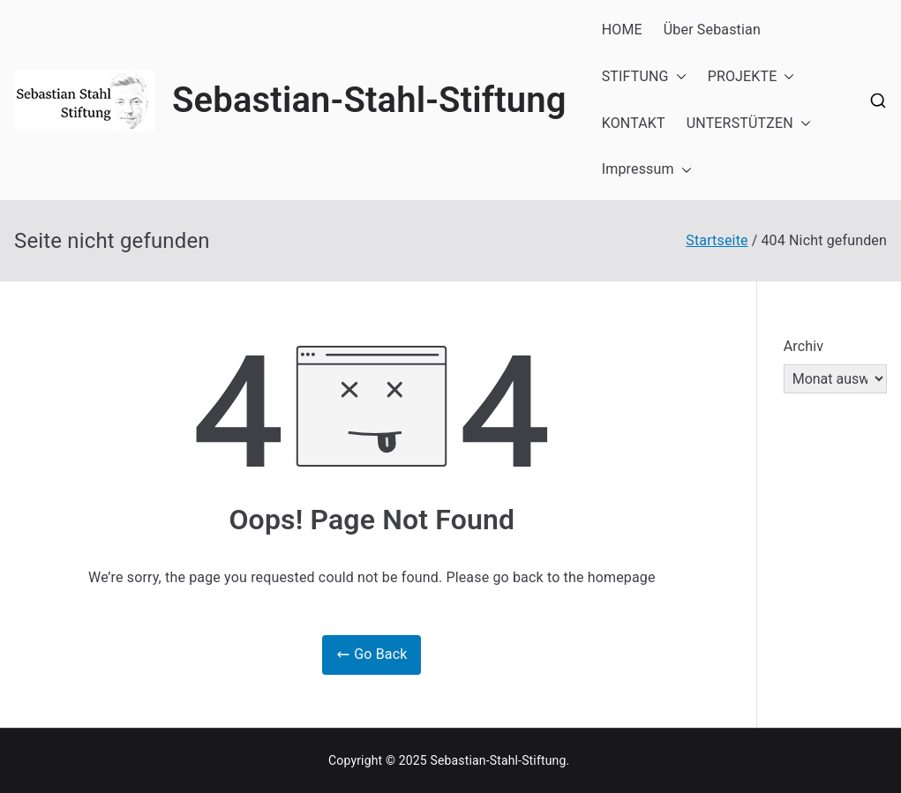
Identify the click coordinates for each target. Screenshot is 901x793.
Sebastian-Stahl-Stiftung (369, 100)
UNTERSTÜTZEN (749, 124)
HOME (622, 29)
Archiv (804, 346)
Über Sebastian (712, 29)
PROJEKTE (751, 77)
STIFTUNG (644, 77)
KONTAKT (633, 123)
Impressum (647, 170)
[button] (678, 77)
